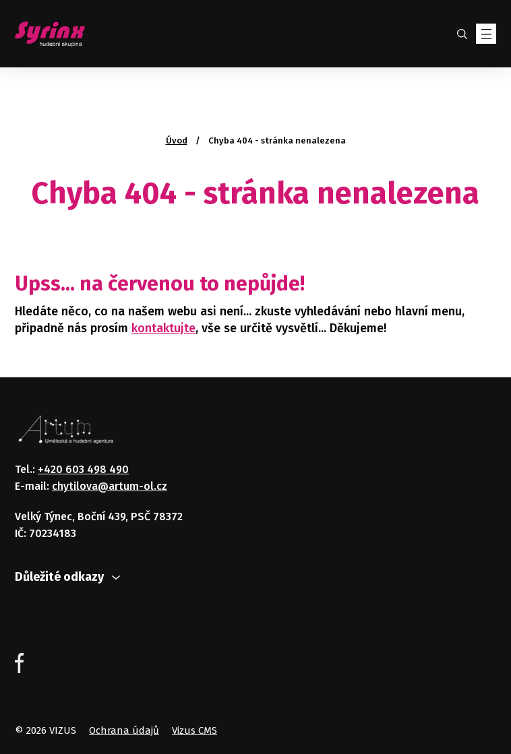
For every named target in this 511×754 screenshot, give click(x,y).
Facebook (19, 663)
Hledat (462, 34)
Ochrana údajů (124, 730)
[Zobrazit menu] (486, 34)
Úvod (176, 140)
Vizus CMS (194, 730)
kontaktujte (163, 328)
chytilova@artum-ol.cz (109, 486)
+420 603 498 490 (83, 469)
